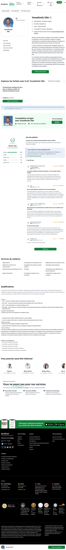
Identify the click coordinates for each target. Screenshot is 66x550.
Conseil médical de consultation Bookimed (39, 443)
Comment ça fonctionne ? (40, 4)
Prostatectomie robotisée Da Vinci (33, 262)
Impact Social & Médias (34, 445)
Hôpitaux (20, 437)
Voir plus (29, 181)
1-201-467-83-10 (51, 4)
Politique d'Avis (4, 460)
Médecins (20, 439)
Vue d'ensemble (6, 43)
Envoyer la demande (57, 122)
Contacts (31, 449)
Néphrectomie (6, 262)
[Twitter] (10, 447)
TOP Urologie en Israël (25, 10)
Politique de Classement (6, 465)
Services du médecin (8, 48)
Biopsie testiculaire (7, 273)
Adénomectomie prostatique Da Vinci (12, 269)
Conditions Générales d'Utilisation (9, 456)
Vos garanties (21, 445)
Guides (19, 443)
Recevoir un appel (59, 2)
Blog (19, 441)
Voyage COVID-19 (5, 467)
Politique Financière (5, 462)
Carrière (31, 447)
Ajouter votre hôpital (57, 437)
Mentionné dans (7, 438)
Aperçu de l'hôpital (5, 10)
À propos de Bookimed (34, 437)
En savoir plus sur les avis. (34, 156)
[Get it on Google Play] (60, 424)
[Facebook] (2, 447)
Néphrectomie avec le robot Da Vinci (55, 262)
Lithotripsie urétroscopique (53, 265)
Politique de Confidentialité (7, 458)
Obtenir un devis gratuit (40, 71)
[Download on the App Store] (49, 424)
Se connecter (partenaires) (59, 439)
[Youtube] (7, 447)
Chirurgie (26, 269)
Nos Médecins (32, 441)
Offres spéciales (7, 45)
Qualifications (6, 50)
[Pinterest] (13, 447)
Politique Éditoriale (5, 469)
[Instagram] (5, 447)
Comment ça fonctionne (34, 439)
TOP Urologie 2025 (15, 10)
